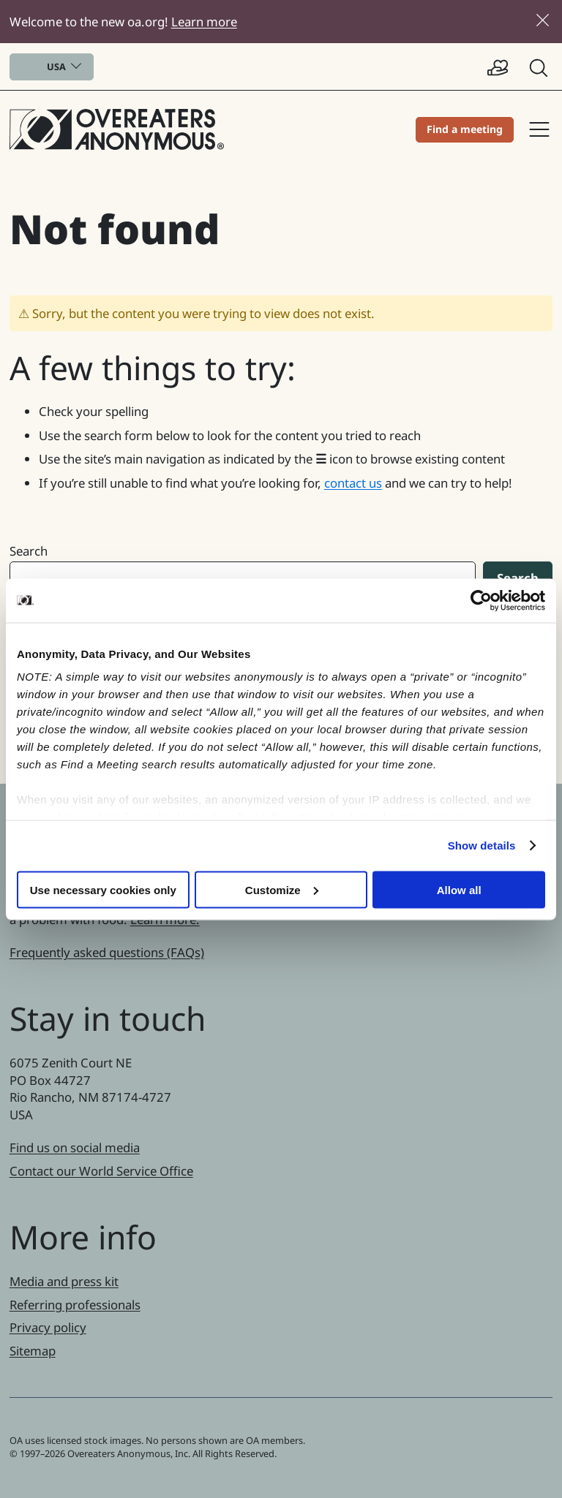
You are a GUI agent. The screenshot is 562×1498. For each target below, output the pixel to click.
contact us (353, 482)
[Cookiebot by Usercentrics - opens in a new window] (481, 600)
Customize (281, 889)
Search (29, 550)
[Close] (542, 20)
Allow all (459, 889)
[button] (540, 67)
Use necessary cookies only (103, 889)
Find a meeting (465, 129)
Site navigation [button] (539, 129)
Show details (482, 845)
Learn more (204, 21)
